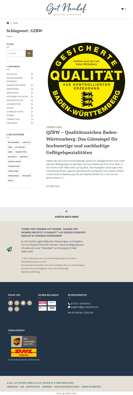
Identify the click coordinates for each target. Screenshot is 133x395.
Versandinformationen (66, 386)
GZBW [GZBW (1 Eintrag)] (10, 152)
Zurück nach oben (66, 214)
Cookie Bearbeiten (91, 386)
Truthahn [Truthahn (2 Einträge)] (26, 176)
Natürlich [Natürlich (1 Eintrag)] (12, 157)
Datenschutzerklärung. (30, 272)
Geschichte (12, 92)
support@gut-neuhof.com (84, 307)
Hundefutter (14, 104)
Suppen (10, 115)
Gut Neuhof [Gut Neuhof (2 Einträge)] (20, 147)
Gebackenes (13, 89)
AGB (22, 386)
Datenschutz (33, 386)
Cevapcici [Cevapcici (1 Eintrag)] (27, 142)
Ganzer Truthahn (16, 85)
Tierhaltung (13, 119)
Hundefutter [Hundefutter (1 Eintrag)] (20, 152)
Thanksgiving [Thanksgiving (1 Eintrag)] (14, 166)
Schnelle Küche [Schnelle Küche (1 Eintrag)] (14, 161)
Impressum (12, 386)
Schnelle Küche (15, 111)
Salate (10, 108)
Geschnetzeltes (15, 100)
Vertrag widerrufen (66, 393)
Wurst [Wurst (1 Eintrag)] (10, 180)
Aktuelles (12, 74)
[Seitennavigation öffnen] (13, 9)
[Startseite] (66, 9)
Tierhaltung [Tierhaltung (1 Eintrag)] (13, 171)
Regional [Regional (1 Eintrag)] (24, 157)
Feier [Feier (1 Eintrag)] (10, 147)
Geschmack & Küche (17, 96)
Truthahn (12, 123)
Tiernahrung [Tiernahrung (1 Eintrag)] (13, 176)
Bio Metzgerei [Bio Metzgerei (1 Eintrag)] (13, 142)
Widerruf (47, 386)
